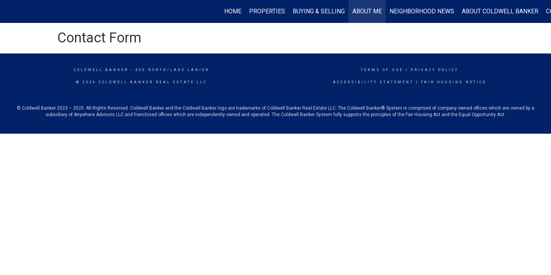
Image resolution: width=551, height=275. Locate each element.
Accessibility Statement (373, 82)
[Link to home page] (10, 11)
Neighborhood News (422, 11)
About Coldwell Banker (500, 11)
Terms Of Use (382, 70)
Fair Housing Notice (453, 82)
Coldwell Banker (101, 70)
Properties (267, 11)
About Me (367, 11)
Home (232, 11)
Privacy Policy (434, 70)
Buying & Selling (319, 11)
